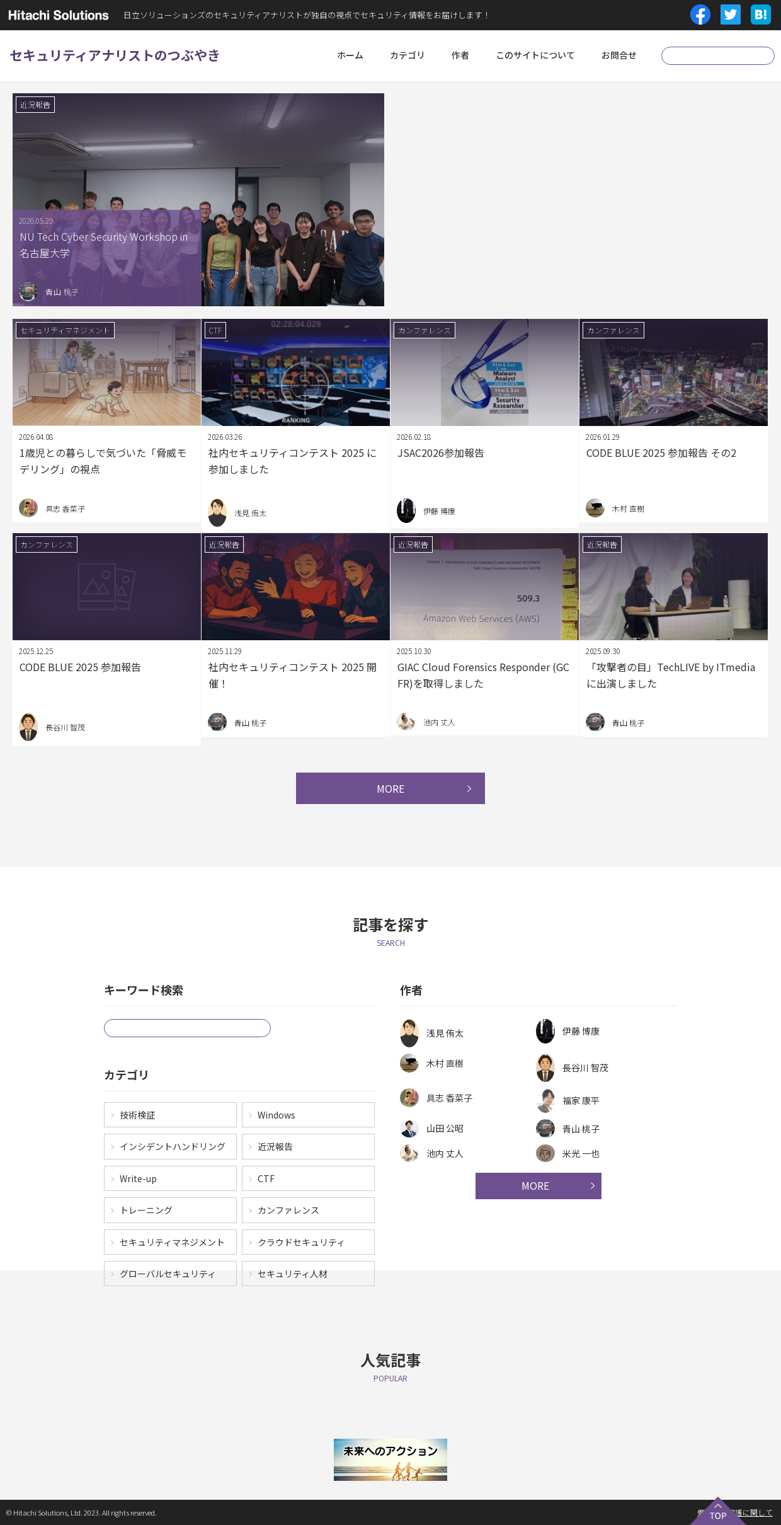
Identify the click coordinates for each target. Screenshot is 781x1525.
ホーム (350, 55)
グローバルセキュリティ (168, 1273)
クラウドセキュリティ (301, 1242)
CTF (266, 1178)
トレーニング (146, 1210)
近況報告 (275, 1146)
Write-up (138, 1178)
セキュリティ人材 (293, 1273)
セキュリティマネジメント (172, 1242)
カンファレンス (288, 1210)
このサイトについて (535, 55)
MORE (390, 788)
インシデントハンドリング (172, 1146)
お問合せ (619, 55)
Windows (276, 1114)
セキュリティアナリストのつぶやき (114, 54)
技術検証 (137, 1114)
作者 (460, 55)
